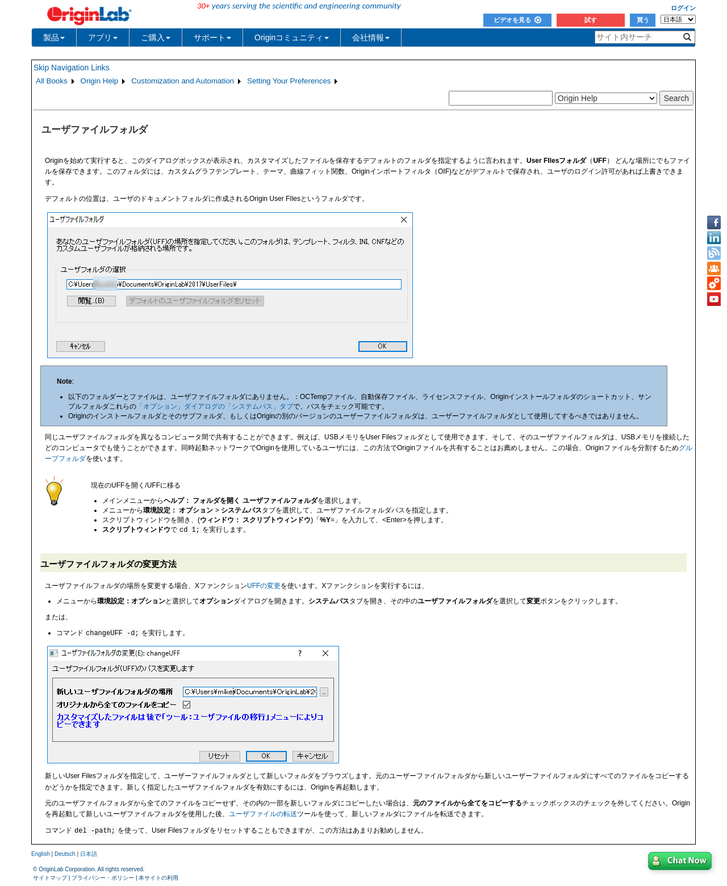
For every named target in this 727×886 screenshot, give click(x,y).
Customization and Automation (182, 81)
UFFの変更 (264, 586)
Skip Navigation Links (72, 67)
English (40, 854)
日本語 (88, 854)
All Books (52, 81)
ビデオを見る (517, 19)
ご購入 (155, 37)
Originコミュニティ (291, 37)
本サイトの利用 (158, 878)
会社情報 (371, 37)
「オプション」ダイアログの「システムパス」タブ (214, 406)
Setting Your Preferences (289, 81)
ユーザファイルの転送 (263, 814)
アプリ (103, 37)
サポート (212, 37)
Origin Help (100, 81)
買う (643, 19)
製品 (54, 37)
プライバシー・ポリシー (103, 878)
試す (590, 19)
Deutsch (65, 854)
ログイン (683, 8)
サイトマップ (50, 878)
